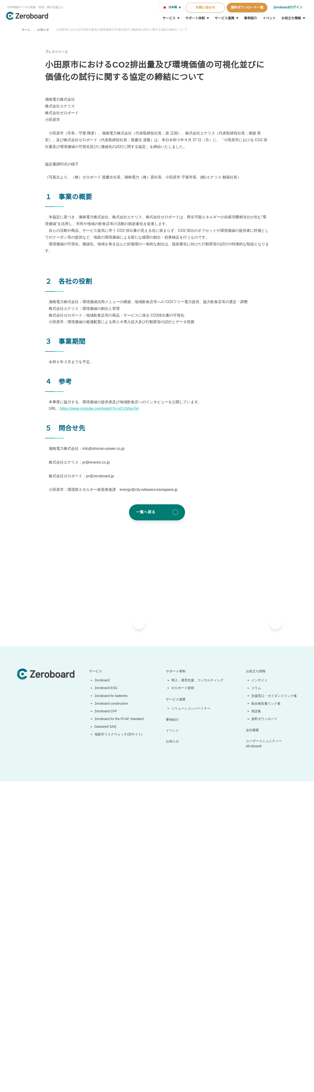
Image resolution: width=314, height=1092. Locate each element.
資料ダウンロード (264, 991)
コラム (256, 960)
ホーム (26, 29)
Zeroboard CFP (103, 983)
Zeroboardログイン (287, 7)
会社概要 (252, 1002)
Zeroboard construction (111, 975)
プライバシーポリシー (134, 1083)
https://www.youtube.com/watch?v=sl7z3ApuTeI (102, 680)
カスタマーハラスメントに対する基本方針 (89, 1083)
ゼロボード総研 (183, 960)
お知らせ (43, 29)
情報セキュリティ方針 (45, 1083)
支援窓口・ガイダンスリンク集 (274, 968)
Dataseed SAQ (103, 998)
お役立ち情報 (291, 18)
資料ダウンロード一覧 (246, 7)
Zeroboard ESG (104, 960)
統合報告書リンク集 (266, 975)
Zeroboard (100, 952)
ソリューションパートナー (191, 980)
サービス (168, 18)
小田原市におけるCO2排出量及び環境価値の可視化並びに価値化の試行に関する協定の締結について (121, 29)
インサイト (259, 952)
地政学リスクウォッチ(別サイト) (116, 1006)
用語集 (256, 983)
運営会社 (22, 1083)
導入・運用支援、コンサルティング (198, 952)
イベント (269, 18)
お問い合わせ (204, 7)
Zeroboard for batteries (110, 968)
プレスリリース (56, 52)
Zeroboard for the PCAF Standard (118, 991)
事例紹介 (250, 18)
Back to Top (285, 1053)
